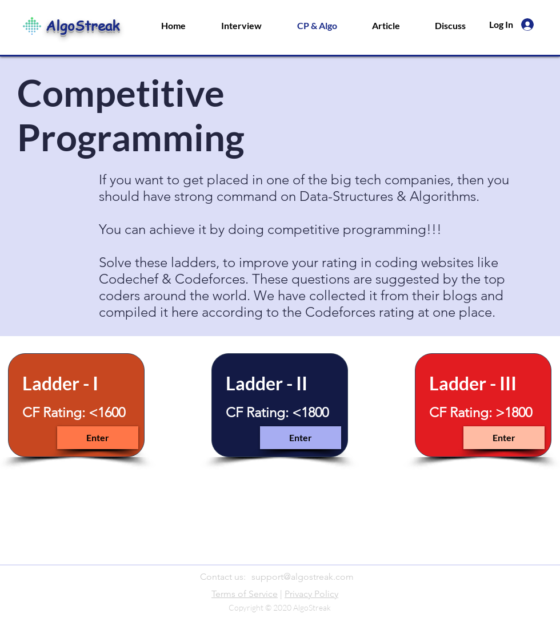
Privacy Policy (311, 593)
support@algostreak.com (302, 576)
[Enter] (97, 437)
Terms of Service (244, 593)
